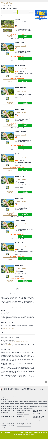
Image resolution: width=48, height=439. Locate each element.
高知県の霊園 (40, 406)
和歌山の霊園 (6, 3)
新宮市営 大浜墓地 (17, 341)
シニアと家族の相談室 (10, 425)
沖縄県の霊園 (31, 408)
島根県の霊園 (7, 406)
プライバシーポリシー (15, 432)
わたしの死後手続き (19, 419)
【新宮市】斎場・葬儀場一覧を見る (8, 328)
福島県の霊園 (31, 401)
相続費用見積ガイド (23, 412)
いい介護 (34, 413)
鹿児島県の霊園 (26, 408)
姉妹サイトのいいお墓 (24, 303)
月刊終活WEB (3, 427)
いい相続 (18, 412)
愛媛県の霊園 (35, 406)
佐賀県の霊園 (2, 408)
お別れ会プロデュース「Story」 (37, 420)
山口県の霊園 (21, 406)
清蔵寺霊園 (11, 341)
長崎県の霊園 (7, 408)
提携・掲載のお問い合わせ (29, 432)
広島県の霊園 (17, 406)
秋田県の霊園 (21, 401)
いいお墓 (24, 388)
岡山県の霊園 (12, 406)
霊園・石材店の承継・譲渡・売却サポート (40, 432)
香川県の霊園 (31, 406)
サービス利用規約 (7, 432)
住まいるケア (38, 413)
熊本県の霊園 (12, 408)
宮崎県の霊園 (21, 408)
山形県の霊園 (26, 401)
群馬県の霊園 (45, 401)
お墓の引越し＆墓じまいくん (5, 399)
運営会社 (2, 432)
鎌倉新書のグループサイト (24, 392)
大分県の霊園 (17, 408)
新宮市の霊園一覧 (8, 344)
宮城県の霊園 (17, 401)
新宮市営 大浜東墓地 (24, 341)
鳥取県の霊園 (2, 406)
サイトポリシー (21, 432)
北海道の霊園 (2, 401)
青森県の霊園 (7, 401)
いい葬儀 (2, 412)
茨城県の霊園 (35, 401)
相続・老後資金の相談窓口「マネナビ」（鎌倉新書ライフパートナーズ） (24, 424)
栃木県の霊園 (40, 401)
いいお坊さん (6, 412)
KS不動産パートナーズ (26, 419)
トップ (2, 5)
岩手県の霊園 (12, 401)
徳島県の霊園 (26, 406)
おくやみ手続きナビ (3, 425)
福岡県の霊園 (45, 406)
